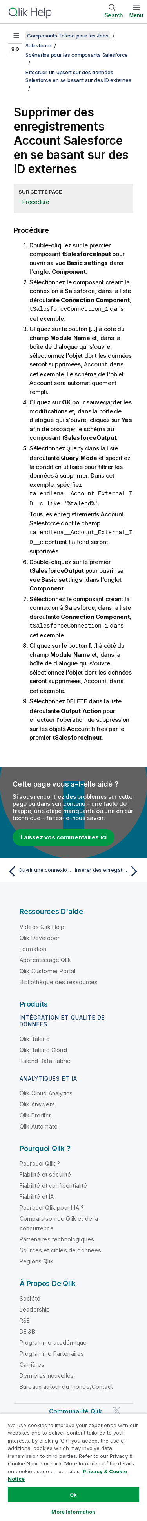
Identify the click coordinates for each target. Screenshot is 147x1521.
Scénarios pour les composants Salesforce (76, 55)
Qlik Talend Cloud (43, 1046)
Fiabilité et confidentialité (53, 1181)
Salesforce (38, 45)
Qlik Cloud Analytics (46, 1089)
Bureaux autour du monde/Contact (66, 1382)
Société (30, 1294)
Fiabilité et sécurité (45, 1170)
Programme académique (53, 1338)
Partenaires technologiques (57, 1235)
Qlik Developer (40, 934)
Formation (33, 945)
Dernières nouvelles (47, 1371)
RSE (25, 1316)
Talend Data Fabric (45, 1057)
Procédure (35, 201)
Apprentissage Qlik (45, 956)
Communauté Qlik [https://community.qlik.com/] (75, 1407)
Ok (73, 1494)
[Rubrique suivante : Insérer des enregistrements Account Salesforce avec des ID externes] (108, 867)
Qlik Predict (35, 1111)
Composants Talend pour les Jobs (67, 35)
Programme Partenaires (52, 1349)
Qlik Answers (37, 1100)
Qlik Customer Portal (47, 967)
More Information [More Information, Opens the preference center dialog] (73, 1511)
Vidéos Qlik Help (42, 922)
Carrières (32, 1360)
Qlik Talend (35, 1034)
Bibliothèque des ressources (59, 978)
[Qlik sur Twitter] (117, 1407)
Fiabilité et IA (37, 1192)
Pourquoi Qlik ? (40, 1159)
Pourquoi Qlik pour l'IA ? (52, 1203)
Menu (136, 15)
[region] (73, 1467)
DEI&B (27, 1327)
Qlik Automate (39, 1122)
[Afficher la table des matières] (16, 35)
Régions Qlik (36, 1257)
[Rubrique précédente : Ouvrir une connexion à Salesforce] (39, 867)
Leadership (35, 1305)
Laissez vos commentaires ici (63, 833)
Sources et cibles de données (60, 1246)
